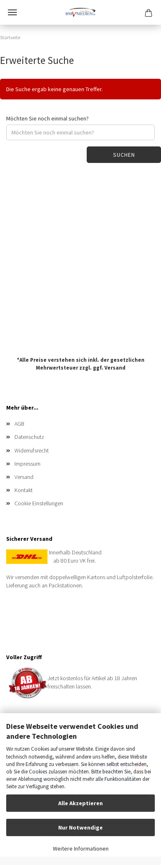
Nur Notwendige (80, 827)
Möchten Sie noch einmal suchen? (47, 118)
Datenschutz (29, 437)
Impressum (27, 463)
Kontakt (23, 490)
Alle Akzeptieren (80, 803)
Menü (12, 12)
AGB (19, 423)
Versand (114, 367)
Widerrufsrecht (31, 450)
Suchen (124, 154)
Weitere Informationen (81, 848)
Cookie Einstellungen (38, 503)
